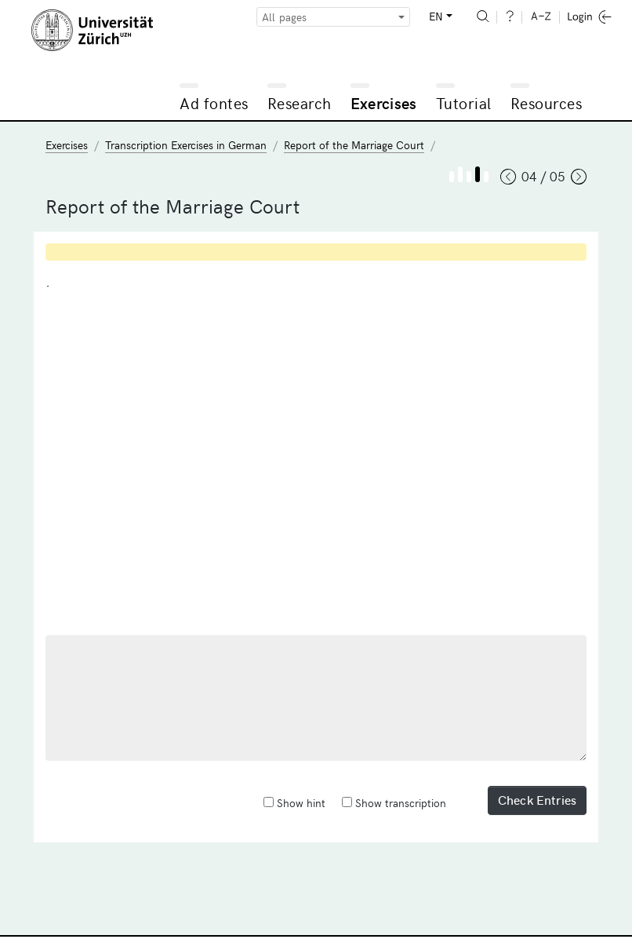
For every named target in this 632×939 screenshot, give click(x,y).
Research (299, 102)
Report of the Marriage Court (354, 144)
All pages (284, 16)
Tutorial (464, 102)
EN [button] (436, 16)
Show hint (294, 802)
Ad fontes (214, 102)
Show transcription (394, 802)
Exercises (384, 102)
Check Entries (537, 799)
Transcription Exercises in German (186, 144)
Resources (546, 102)
